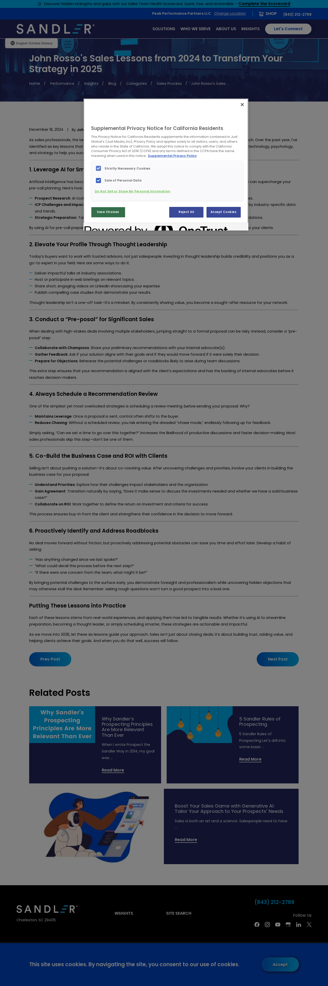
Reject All (186, 212)
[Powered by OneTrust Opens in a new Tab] (102, 227)
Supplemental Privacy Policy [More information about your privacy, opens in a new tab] (172, 156)
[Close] (242, 104)
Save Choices (108, 212)
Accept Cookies (224, 212)
